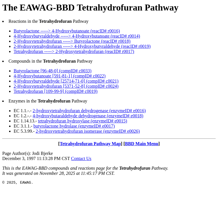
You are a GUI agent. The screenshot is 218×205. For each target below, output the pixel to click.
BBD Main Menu (141, 143)
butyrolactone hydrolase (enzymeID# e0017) (74, 126)
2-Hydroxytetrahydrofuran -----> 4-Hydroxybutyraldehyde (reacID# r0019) (82, 46)
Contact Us (81, 158)
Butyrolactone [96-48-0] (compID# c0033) (52, 70)
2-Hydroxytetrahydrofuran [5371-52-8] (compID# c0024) (66, 86)
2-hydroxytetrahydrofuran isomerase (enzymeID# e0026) (88, 131)
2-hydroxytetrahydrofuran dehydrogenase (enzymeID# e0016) (89, 110)
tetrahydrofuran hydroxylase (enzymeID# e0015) (82, 120)
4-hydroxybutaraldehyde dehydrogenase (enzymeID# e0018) (88, 115)
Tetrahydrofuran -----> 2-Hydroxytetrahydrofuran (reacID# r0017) (74, 51)
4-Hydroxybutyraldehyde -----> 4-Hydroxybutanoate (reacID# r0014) (77, 36)
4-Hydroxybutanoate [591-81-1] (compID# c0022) (60, 75)
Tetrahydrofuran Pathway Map (90, 143)
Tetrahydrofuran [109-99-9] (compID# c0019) (55, 91)
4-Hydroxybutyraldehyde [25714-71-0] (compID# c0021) (66, 81)
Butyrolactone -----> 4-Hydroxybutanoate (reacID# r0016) (67, 30)
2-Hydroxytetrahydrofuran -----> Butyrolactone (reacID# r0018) (72, 41)
